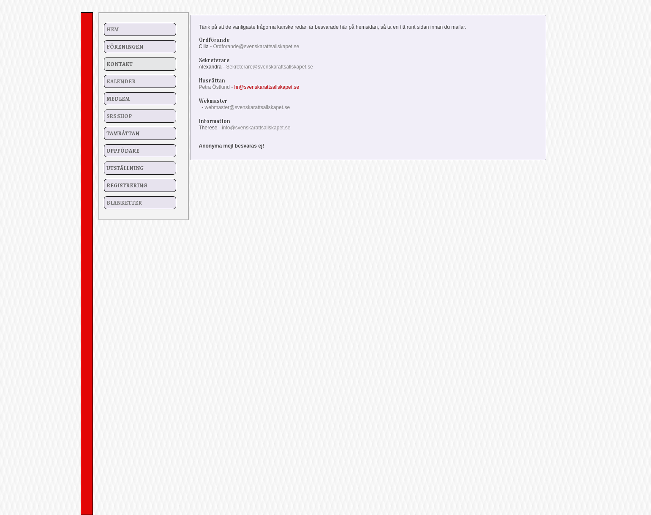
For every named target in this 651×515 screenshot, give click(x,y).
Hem (112, 29)
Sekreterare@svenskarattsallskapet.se (269, 67)
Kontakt (119, 64)
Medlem (118, 98)
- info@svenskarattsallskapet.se (255, 128)
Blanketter (124, 202)
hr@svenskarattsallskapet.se (267, 87)
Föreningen (124, 46)
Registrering (126, 185)
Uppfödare (122, 150)
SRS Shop (119, 116)
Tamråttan (122, 133)
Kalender (121, 81)
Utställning (125, 168)
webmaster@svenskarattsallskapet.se (247, 107)
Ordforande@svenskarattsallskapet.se (256, 46)
